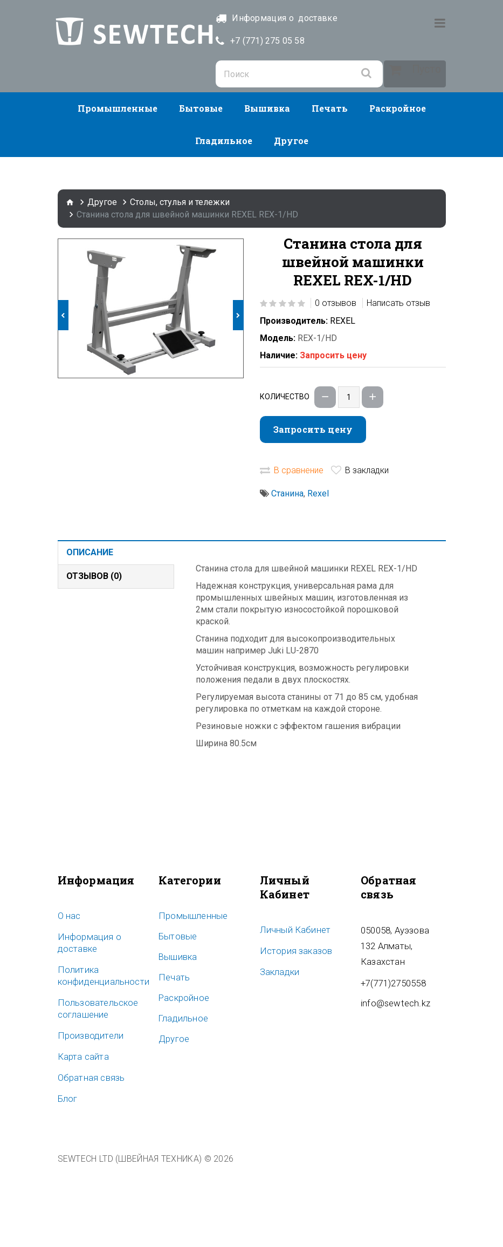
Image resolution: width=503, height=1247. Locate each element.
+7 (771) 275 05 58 (298, 41)
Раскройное (397, 187)
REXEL (342, 399)
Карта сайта (81, 1132)
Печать (330, 187)
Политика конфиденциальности (99, 1053)
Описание (89, 631)
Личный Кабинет (291, 1008)
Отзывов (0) (94, 655)
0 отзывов (335, 382)
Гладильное (223, 219)
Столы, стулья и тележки (180, 281)
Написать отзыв (398, 382)
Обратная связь (88, 1153)
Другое (291, 219)
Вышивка (267, 187)
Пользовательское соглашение (95, 1085)
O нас (68, 994)
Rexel (318, 572)
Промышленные (117, 187)
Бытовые (201, 187)
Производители (87, 1112)
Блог (66, 1173)
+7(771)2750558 (390, 1045)
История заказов (293, 1029)
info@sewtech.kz (393, 1064)
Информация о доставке (86, 1021)
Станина (287, 572)
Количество (284, 475)
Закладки (278, 1049)
